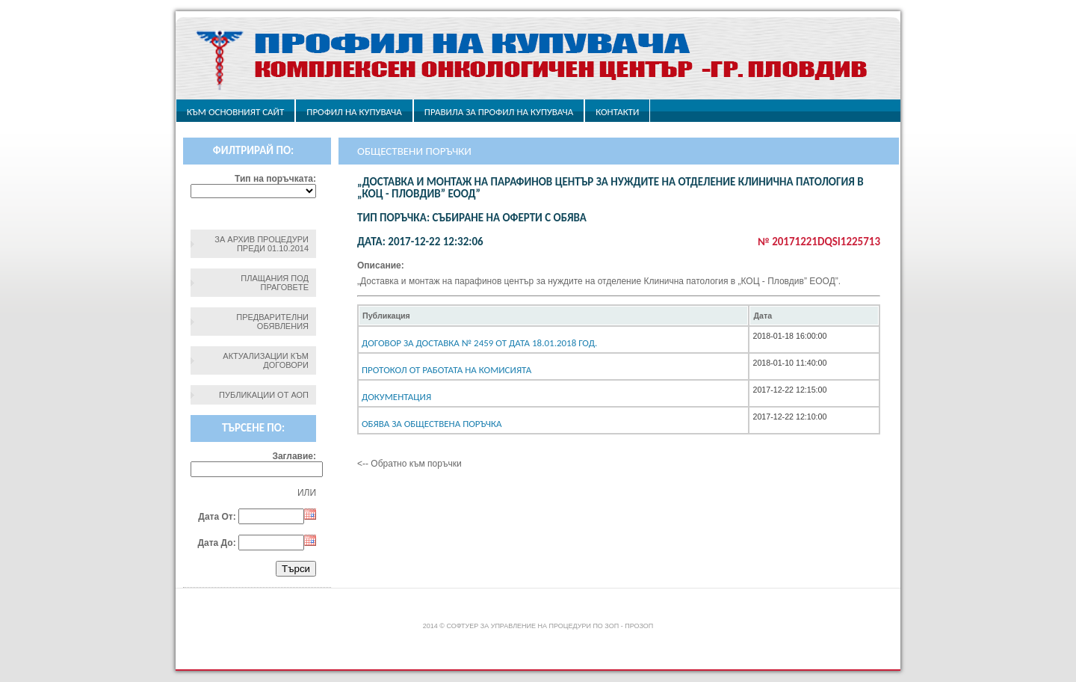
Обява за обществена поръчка (432, 423)
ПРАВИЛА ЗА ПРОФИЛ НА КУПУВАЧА (498, 111)
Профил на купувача (353, 111)
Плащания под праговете (275, 283)
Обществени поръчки (414, 151)
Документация (396, 396)
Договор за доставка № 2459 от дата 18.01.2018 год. (479, 342)
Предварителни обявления (272, 322)
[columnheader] (553, 315)
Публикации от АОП (264, 394)
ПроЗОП (639, 626)
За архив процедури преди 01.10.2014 (261, 244)
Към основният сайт (235, 111)
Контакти (617, 111)
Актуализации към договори (266, 360)
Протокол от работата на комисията (446, 369)
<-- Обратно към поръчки (409, 463)
